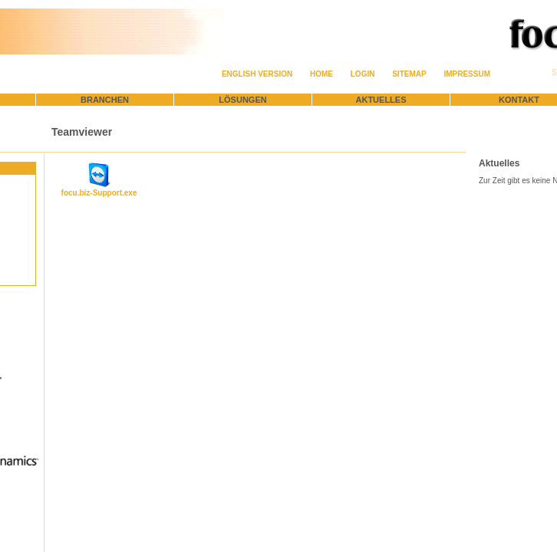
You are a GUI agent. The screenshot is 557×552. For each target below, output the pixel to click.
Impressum (466, 74)
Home (321, 74)
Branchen (105, 99)
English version (257, 74)
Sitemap (409, 74)
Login (363, 74)
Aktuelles (381, 99)
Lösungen (242, 99)
